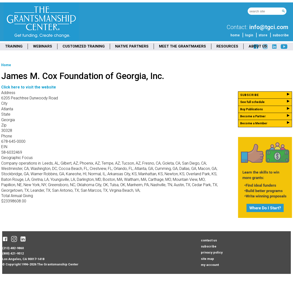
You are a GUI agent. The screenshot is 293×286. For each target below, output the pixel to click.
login (249, 35)
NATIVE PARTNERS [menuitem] (132, 46)
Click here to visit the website (28, 87)
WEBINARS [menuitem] (42, 46)
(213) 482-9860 (13, 248)
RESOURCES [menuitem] (227, 46)
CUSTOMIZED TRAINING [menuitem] (84, 46)
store (263, 35)
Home (6, 65)
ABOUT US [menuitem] (258, 46)
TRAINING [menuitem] (14, 46)
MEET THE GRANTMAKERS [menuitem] (182, 46)
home (235, 35)
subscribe (281, 35)
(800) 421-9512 (13, 253)
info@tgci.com (268, 27)
